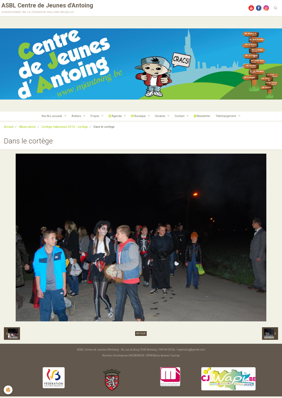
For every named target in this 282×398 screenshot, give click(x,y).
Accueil (9, 128)
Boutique (138, 117)
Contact (181, 117)
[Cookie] (8, 389)
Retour (141, 335)
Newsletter (204, 117)
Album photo (27, 128)
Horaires (161, 117)
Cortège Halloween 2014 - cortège (64, 128)
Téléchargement (228, 117)
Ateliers (75, 117)
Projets (94, 117)
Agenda (115, 117)
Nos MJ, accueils (49, 117)
